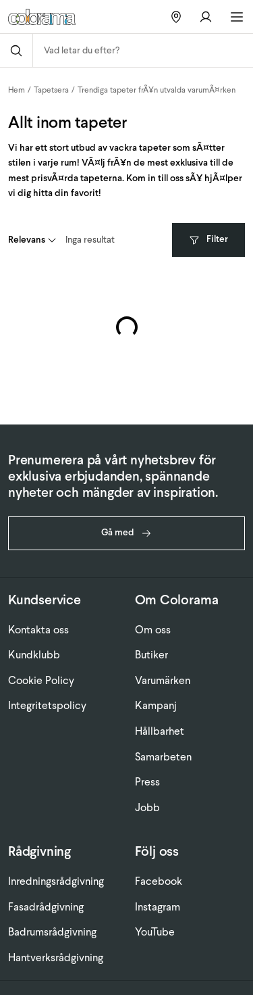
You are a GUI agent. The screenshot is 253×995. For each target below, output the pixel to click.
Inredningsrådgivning (56, 881)
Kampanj (156, 705)
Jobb (147, 807)
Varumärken (162, 680)
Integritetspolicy (47, 705)
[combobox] (143, 50)
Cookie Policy (41, 680)
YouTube (155, 932)
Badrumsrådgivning (52, 932)
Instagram (157, 907)
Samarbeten (163, 757)
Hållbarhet (159, 731)
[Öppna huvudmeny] (237, 17)
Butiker (151, 655)
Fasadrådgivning (46, 907)
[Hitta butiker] (176, 16)
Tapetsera (51, 89)
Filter (208, 239)
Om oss (153, 630)
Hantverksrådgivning (55, 957)
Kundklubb (34, 655)
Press (147, 782)
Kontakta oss (38, 630)
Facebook (158, 881)
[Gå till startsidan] (46, 17)
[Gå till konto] (206, 16)
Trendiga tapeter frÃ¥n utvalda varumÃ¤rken (156, 89)
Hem (16, 89)
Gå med (126, 532)
